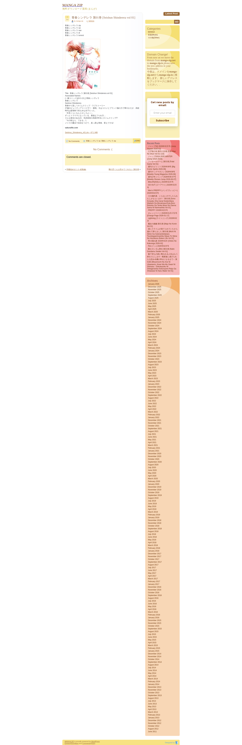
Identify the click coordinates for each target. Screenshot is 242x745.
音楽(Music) (153, 35)
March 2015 (153, 645)
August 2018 (153, 531)
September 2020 (155, 462)
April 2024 (152, 342)
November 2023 (154, 356)
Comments (86, 743)
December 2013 (154, 687)
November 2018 (154, 523)
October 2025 (153, 292)
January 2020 (153, 484)
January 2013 (153, 718)
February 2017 (154, 581)
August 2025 (153, 298)
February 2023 (154, 381)
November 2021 (154, 423)
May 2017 (152, 573)
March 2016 (153, 612)
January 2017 (153, 584)
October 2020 (153, 459)
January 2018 (153, 551)
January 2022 (153, 417)
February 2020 (154, 481)
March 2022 (153, 412)
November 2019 (154, 490)
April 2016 (152, 609)
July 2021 (152, 434)
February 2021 (154, 448)
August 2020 (153, 465)
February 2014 (154, 681)
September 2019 (155, 495)
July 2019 (152, 501)
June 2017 (152, 570)
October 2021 (153, 426)
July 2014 (152, 668)
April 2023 (152, 376)
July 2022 (152, 401)
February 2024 (154, 348)
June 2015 (152, 637)
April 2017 (152, 576)
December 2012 (154, 720)
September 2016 (155, 595)
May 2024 (152, 340)
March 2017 (153, 579)
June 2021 (152, 437)
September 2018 (155, 529)
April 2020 (152, 476)
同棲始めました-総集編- (76, 169)
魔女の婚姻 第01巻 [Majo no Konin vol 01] (162, 225)
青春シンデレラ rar (93, 141)
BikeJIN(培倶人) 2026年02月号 (160, 182)
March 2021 (153, 445)
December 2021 (154, 420)
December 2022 (154, 387)
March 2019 (153, 512)
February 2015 (154, 648)
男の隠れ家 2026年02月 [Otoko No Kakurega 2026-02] (162, 242)
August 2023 (153, 365)
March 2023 (153, 378)
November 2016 (154, 590)
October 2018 (153, 526)
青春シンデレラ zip (108, 141)
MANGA (91, 21)
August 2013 (153, 698)
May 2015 (152, 640)
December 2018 (154, 520)
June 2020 (152, 470)
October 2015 (153, 626)
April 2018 (152, 542)
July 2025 (152, 301)
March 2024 (153, 345)
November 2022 (154, 390)
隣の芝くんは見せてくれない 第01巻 (124, 169)
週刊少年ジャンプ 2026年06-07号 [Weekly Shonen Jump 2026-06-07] (161, 178)
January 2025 (153, 317)
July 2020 (152, 467)
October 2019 (153, 492)
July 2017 (152, 567)
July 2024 (152, 334)
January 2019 (153, 517)
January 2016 (153, 618)
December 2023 (154, 353)
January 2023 (153, 384)
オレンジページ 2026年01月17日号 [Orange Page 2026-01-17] (162, 214)
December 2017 (154, 554)
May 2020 (152, 473)
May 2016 (152, 606)
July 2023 (152, 367)
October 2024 (153, 326)
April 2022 (152, 409)
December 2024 (154, 320)
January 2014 (153, 684)
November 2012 (154, 723)
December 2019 (154, 487)
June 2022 (152, 403)
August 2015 (153, 631)
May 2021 (152, 440)
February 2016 (154, 615)
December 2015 (154, 620)
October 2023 (153, 359)
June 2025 (152, 303)
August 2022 (153, 398)
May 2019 (152, 506)
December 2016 (154, 587)
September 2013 (155, 695)
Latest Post (171, 13)
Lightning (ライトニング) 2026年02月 (162, 219)
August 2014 (153, 665)
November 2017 (154, 556)
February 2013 (154, 715)
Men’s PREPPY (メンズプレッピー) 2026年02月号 (162, 191)
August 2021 (153, 431)
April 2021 (152, 442)
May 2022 (152, 406)
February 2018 (154, 548)
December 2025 (154, 287)
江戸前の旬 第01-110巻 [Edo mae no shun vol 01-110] (161, 152)
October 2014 (153, 659)
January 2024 (153, 351)
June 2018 (152, 537)
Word (93, 741)
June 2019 (152, 504)
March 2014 (153, 679)
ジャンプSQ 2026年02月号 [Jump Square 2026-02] (161, 147)
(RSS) (72, 743)
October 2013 (153, 693)
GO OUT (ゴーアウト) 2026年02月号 (162, 186)
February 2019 (154, 515)
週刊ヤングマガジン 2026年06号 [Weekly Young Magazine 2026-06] (161, 173)
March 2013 (153, 712)
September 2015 (155, 629)
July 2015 (152, 634)
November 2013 (154, 690)
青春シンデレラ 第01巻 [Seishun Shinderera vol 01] (103, 17)
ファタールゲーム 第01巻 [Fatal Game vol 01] (160, 162)
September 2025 (155, 295)
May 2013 (152, 706)
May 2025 (152, 306)
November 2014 (154, 656)
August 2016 (153, 598)
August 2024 (153, 331)
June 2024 (152, 337)
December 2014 (154, 654)
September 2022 (155, 395)
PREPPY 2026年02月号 (158, 210)
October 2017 (153, 559)
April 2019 (152, 509)
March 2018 (153, 545)
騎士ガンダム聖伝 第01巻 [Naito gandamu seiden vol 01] (160, 250)
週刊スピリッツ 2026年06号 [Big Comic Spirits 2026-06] (161, 168)
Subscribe (162, 120)
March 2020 (153, 479)
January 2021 (153, 451)
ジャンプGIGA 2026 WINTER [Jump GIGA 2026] (159, 157)
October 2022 (153, 392)
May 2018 (152, 540)
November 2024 (154, 323)
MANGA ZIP (69, 741)
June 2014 (152, 670)
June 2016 (152, 604)
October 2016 (153, 592)
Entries (67, 743)
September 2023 (155, 362)
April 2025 (152, 309)
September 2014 (155, 662)
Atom (77, 743)
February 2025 (154, 315)
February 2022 (154, 415)
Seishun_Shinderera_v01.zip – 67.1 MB (81, 132)
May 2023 (152, 373)
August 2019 (153, 498)
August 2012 (153, 729)
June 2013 (152, 704)
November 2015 (154, 623)
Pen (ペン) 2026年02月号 (158, 246)
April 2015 (152, 643)
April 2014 (152, 676)
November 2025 (154, 289)
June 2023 (152, 370)
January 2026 (153, 284)
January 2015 (153, 651)
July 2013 (152, 701)
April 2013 (152, 709)
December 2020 (154, 453)
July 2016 (152, 601)
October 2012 (153, 726)
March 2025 (153, 312)
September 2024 (155, 328)
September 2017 (155, 562)
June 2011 (152, 731)
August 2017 (153, 565)
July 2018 (152, 534)
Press (97, 741)
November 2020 (154, 456)
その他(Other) (153, 38)
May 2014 (152, 673)
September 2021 (155, 428)
